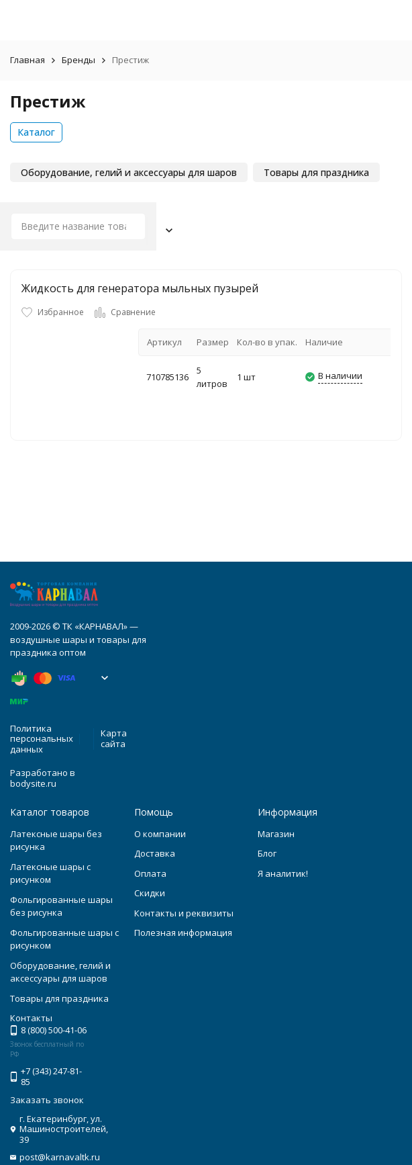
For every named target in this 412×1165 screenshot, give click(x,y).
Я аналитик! (283, 873)
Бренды (78, 60)
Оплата (150, 873)
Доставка (154, 853)
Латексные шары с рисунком (50, 873)
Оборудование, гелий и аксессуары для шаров (60, 972)
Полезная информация (183, 932)
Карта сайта (114, 738)
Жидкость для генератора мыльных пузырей (139, 288)
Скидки (149, 893)
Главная (27, 60)
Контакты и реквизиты (184, 913)
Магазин (276, 834)
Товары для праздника (59, 998)
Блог (267, 853)
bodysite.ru (33, 783)
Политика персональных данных (41, 738)
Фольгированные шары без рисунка (61, 906)
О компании (160, 834)
